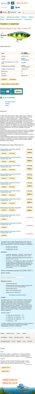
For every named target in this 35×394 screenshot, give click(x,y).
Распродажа (13, 12)
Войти (19, 12)
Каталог (2, 17)
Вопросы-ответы (10, 333)
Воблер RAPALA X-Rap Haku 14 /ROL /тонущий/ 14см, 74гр (10, 191)
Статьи (13, 341)
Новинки (4, 12)
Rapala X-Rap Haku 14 (25, 59)
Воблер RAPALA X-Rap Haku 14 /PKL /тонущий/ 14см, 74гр (10, 215)
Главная (2, 333)
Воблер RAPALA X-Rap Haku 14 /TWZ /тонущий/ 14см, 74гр (10, 232)
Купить (18, 91)
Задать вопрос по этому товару (9, 84)
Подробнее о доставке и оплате (17, 295)
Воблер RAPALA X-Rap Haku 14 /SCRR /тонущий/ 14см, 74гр (10, 223)
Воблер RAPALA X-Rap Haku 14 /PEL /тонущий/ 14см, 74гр (10, 183)
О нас (24, 341)
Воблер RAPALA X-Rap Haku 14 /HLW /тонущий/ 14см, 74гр (10, 166)
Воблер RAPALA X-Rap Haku (14, 19)
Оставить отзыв (6, 367)
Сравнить (4, 79)
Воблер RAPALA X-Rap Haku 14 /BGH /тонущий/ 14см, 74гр (10, 149)
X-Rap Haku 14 (28, 19)
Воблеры (23, 17)
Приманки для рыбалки (13, 17)
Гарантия (7, 103)
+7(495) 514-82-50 (9, 379)
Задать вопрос (5, 371)
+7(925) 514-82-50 (22, 3)
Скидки (7, 105)
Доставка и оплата (10, 101)
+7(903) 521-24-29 (9, 383)
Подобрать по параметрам (9, 24)
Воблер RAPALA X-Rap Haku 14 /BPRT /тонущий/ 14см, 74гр (10, 158)
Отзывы (18, 333)
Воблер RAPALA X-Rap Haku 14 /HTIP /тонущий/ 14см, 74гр (10, 174)
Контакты (30, 341)
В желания (13, 79)
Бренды (19, 341)
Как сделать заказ (5, 341)
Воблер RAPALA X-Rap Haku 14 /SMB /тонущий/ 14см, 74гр (10, 199)
